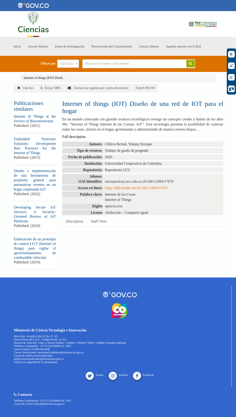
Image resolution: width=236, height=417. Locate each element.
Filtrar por (48, 63)
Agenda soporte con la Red (183, 46)
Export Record (145, 87)
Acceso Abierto (38, 46)
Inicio (17, 46)
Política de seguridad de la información (35, 362)
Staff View (99, 221)
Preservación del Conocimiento (111, 46)
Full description (74, 137)
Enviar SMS (50, 88)
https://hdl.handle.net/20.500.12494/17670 (136, 188)
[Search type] (68, 64)
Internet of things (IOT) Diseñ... (44, 78)
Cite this (25, 88)
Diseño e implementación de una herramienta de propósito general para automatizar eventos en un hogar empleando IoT (35, 180)
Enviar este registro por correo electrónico (98, 88)
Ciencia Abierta (149, 46)
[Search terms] (129, 64)
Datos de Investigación (69, 46)
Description (74, 221)
